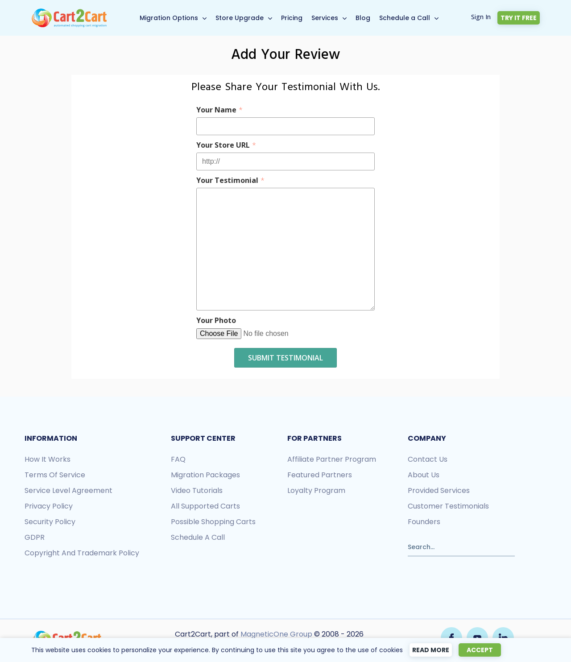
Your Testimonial (230, 180)
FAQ (178, 459)
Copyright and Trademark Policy (82, 553)
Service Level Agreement (68, 490)
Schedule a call (198, 537)
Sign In (481, 16)
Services (324, 17)
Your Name (219, 110)
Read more (430, 649)
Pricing (291, 17)
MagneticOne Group (276, 634)
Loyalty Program (316, 490)
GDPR (35, 537)
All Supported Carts (205, 506)
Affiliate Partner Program (331, 459)
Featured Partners (319, 475)
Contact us (427, 459)
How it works (47, 459)
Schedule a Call (404, 17)
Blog (363, 17)
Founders (424, 522)
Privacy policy (49, 506)
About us (423, 475)
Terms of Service (55, 475)
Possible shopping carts (213, 522)
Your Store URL (226, 145)
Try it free (519, 17)
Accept (480, 649)
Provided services (439, 490)
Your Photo (216, 320)
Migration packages (205, 475)
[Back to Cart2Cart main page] (69, 13)
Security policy (50, 522)
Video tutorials (197, 490)
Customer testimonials (448, 506)
